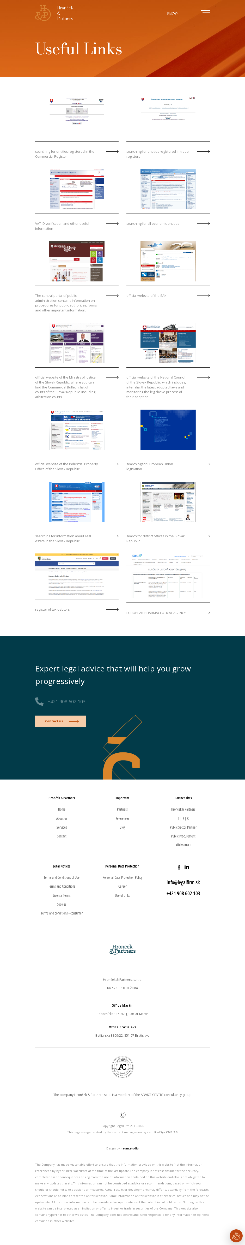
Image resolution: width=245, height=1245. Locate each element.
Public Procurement (183, 836)
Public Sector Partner (183, 827)
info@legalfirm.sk (183, 882)
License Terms (62, 895)
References (122, 818)
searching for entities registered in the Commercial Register (64, 154)
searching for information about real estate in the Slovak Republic (63, 538)
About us (61, 818)
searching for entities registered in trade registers (157, 154)
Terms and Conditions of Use (61, 877)
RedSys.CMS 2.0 (165, 1132)
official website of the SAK (146, 295)
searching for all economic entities (152, 223)
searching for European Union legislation (149, 466)
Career (122, 886)
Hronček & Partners (183, 809)
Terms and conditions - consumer (62, 913)
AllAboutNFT (183, 844)
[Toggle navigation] (203, 13)
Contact (61, 836)
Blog (122, 827)
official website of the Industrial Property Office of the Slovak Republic (66, 466)
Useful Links (122, 895)
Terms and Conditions (61, 886)
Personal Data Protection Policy (122, 877)
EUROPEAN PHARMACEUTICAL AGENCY (156, 613)
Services (62, 827)
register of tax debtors (52, 609)
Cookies (61, 904)
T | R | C (183, 818)
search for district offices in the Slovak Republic (155, 538)
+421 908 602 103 (66, 701)
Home (61, 809)
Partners (122, 809)
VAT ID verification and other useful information (62, 226)
